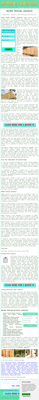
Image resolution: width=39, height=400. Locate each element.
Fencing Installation (18, 363)
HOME (20, 7)
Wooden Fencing (26, 373)
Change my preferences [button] (26, 396)
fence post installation (30, 263)
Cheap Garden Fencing (10, 362)
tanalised (24, 264)
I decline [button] (28, 394)
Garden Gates (16, 369)
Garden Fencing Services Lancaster (14, 310)
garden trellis (22, 274)
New (4, 390)
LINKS (23, 7)
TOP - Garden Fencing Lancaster (9, 379)
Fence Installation (6, 363)
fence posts (24, 271)
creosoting (17, 267)
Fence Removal (25, 366)
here (26, 307)
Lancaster (31, 147)
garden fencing (34, 270)
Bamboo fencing (5, 194)
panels (36, 259)
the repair (25, 256)
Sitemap (2, 390)
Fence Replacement (11, 367)
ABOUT (26, 7)
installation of (15, 257)
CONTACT (30, 7)
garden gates (34, 267)
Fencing (3, 365)
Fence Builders (21, 362)
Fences (32, 373)
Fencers (3, 366)
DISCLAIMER (35, 7)
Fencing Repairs (33, 365)
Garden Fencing (11, 370)
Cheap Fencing (12, 372)
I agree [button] (24, 394)
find (5, 292)
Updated (16, 390)
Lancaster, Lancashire (23, 347)
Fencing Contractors (32, 362)
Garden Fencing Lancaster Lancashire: (12, 17)
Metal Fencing (10, 366)
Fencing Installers (11, 365)
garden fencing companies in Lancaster (18, 337)
